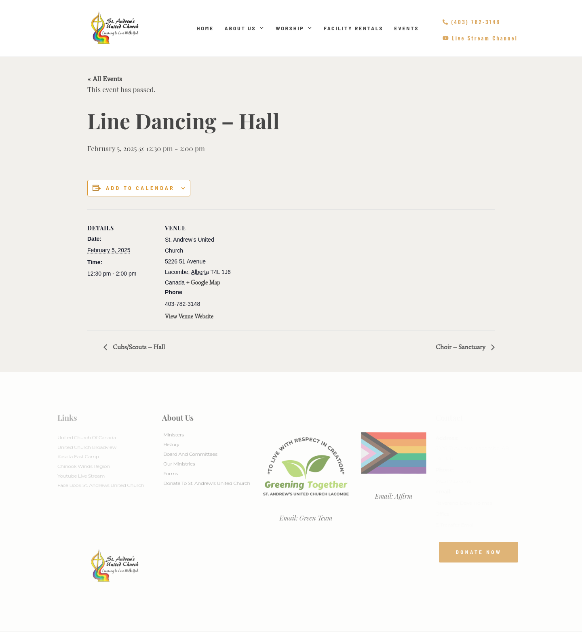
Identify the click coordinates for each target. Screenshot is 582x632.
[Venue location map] (285, 265)
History (171, 444)
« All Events (104, 79)
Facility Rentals (353, 28)
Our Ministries (179, 464)
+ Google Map (203, 282)
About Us (245, 28)
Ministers (173, 435)
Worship (294, 28)
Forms (170, 473)
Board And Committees (190, 454)
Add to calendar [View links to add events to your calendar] (140, 188)
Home (205, 28)
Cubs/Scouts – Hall (138, 347)
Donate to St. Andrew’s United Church (206, 483)
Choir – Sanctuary (461, 347)
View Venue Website (189, 316)
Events (406, 28)
